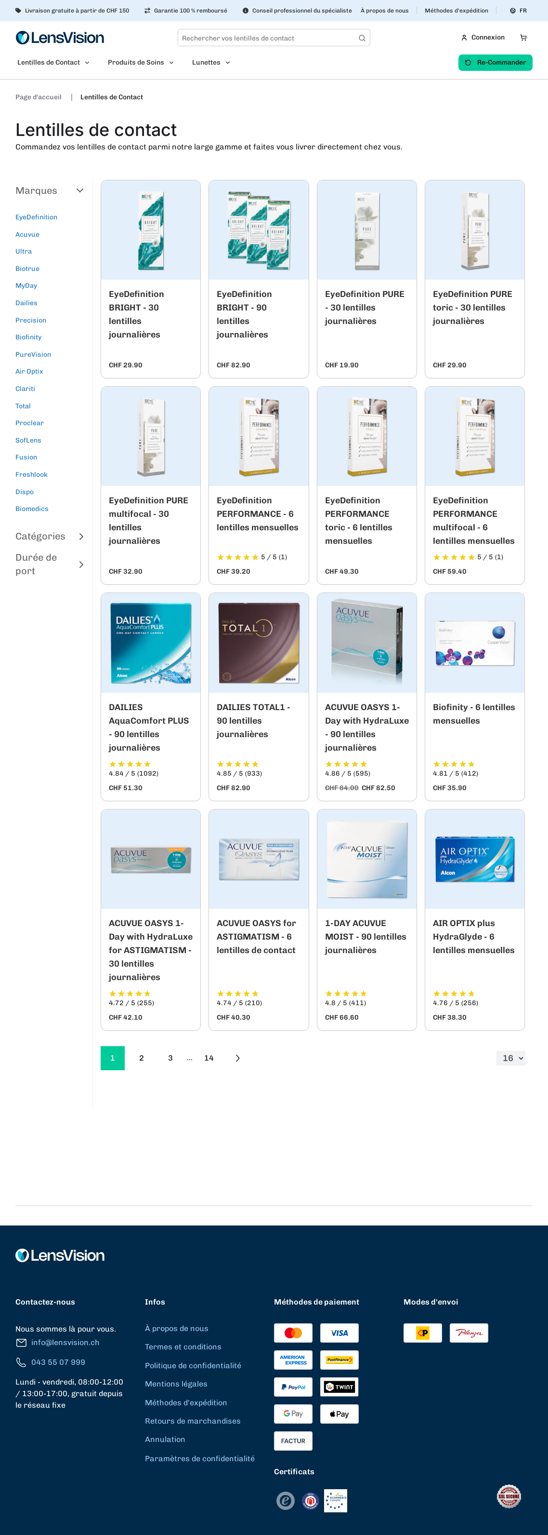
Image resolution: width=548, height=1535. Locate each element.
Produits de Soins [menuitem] (136, 62)
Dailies (26, 303)
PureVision (33, 354)
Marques (50, 190)
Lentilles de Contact (111, 97)
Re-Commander (495, 62)
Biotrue (27, 269)
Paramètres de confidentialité (200, 1458)
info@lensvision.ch (57, 1343)
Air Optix (29, 371)
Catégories (50, 536)
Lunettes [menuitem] (206, 62)
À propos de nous (385, 10)
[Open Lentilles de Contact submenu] (90, 62)
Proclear (29, 423)
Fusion (26, 457)
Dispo (24, 492)
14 (209, 1058)
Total (23, 406)
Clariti (25, 389)
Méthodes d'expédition (456, 10)
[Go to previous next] (238, 1058)
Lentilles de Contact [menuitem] (48, 62)
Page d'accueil (39, 97)
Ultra (23, 251)
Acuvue (27, 234)
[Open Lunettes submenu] (230, 62)
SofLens (28, 440)
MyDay (26, 286)
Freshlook (31, 475)
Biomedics (32, 509)
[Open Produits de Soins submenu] (174, 62)
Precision (30, 320)
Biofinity (28, 337)
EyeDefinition (36, 217)
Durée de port (50, 564)
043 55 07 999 (50, 1363)
